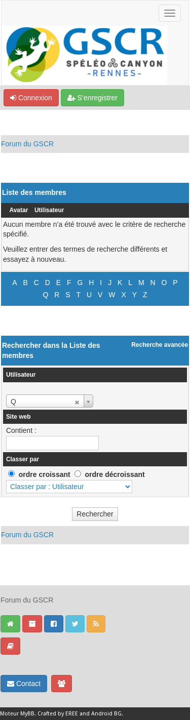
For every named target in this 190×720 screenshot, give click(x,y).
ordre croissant (44, 474)
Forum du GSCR (27, 144)
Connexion (31, 98)
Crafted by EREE (57, 713)
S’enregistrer (92, 98)
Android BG (106, 713)
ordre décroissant (114, 474)
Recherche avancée (159, 344)
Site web (18, 416)
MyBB (27, 713)
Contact (24, 683)
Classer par (22, 459)
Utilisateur (49, 210)
